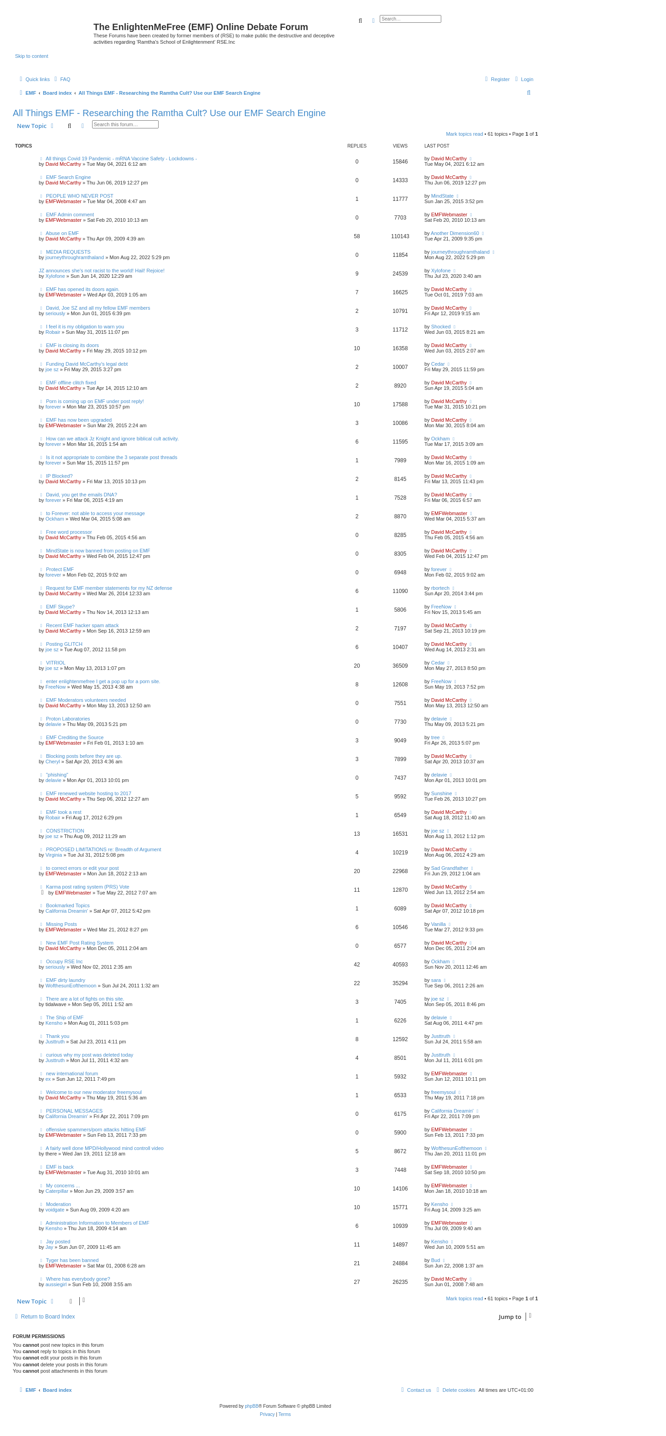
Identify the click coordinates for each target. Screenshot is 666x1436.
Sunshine (441, 793)
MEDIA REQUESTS (68, 252)
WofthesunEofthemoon (71, 985)
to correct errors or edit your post (82, 868)
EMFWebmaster (64, 201)
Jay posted (58, 1241)
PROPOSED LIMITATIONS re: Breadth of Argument (103, 849)
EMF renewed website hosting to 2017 (88, 793)
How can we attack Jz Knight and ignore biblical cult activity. (112, 438)
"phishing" (57, 774)
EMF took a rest (64, 812)
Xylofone (55, 276)
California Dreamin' (67, 911)
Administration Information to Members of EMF (97, 1223)
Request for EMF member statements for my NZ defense (109, 588)
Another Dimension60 (455, 233)
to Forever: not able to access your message (95, 513)
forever (53, 406)
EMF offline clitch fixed (71, 382)
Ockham (440, 438)
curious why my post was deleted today (89, 1055)
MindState (442, 196)
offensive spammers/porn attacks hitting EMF (96, 1129)
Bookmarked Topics (68, 905)
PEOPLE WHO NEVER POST (80, 196)
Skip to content (31, 56)
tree (435, 737)
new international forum (72, 1073)
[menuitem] (61, 79)
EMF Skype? (60, 606)
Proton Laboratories (68, 718)
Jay (49, 1247)
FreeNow (441, 606)
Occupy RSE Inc (64, 961)
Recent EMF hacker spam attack (82, 625)
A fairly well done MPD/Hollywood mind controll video (105, 1148)
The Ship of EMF (65, 1017)
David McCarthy (63, 164)
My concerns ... (63, 1185)
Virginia (54, 855)
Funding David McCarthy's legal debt (87, 364)
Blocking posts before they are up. (84, 756)
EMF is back (60, 1167)
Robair (53, 332)
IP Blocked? (59, 476)
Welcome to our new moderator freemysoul (94, 1092)
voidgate (55, 1209)
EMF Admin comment (70, 214)
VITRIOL (56, 662)
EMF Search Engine (68, 177)
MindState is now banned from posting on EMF (98, 550)
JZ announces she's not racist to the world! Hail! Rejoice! (102, 270)
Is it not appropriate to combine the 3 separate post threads (111, 457)
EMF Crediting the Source (75, 737)
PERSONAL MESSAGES (74, 1111)
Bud (435, 1260)
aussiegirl (56, 1284)
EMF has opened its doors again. (82, 289)
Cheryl (53, 761)
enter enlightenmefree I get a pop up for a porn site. (103, 681)
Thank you (57, 1036)
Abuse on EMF (62, 233)
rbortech (440, 588)
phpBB (251, 1406)
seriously (55, 313)
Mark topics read (464, 134)
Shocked (441, 326)
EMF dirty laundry (65, 980)
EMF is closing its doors (72, 345)
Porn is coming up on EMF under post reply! (95, 401)
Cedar (438, 364)
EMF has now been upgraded (79, 420)
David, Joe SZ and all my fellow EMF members (98, 308)
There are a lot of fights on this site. (85, 999)
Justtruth (55, 1041)
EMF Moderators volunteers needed (86, 700)
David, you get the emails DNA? (81, 494)
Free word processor (69, 532)
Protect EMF (60, 569)
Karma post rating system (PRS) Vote (87, 886)
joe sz (52, 369)
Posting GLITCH (64, 644)
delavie (54, 724)
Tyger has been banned (72, 1260)
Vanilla (438, 924)
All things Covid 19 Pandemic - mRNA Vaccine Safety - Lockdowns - (121, 158)
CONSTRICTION (65, 830)
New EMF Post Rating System (80, 942)
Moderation (58, 1204)
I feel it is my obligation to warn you (85, 326)
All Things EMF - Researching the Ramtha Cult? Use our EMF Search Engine (169, 113)
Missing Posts (61, 924)
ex (48, 1079)
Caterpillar (57, 1191)
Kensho (54, 1023)
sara (436, 980)
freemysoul (443, 1092)
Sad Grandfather (449, 868)
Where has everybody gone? (78, 1279)
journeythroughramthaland (75, 257)
